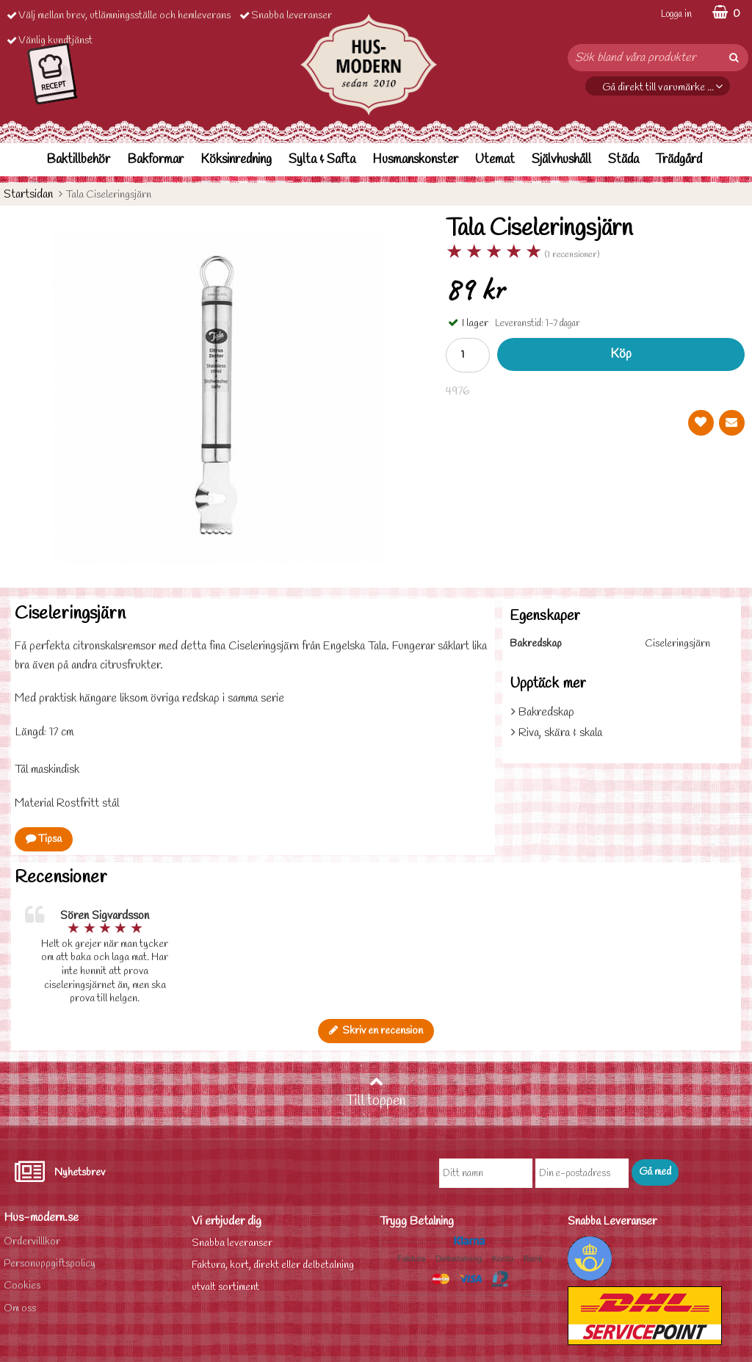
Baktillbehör (78, 159)
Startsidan (28, 194)
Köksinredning (236, 159)
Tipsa (44, 839)
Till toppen (376, 1092)
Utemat (495, 159)
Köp (621, 354)
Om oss (20, 1309)
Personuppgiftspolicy (49, 1264)
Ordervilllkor (32, 1242)
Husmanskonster (415, 159)
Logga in (676, 14)
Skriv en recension (376, 1031)
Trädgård (679, 159)
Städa (623, 159)
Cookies (22, 1286)
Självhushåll (561, 159)
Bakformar (155, 159)
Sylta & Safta (322, 159)
